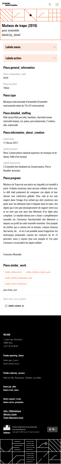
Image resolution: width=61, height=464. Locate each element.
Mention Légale (11, 414)
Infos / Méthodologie (13, 411)
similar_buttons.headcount (16, 283)
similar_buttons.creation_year (38, 272)
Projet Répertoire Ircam (14, 417)
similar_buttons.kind (13, 272)
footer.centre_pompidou (15, 402)
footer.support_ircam (13, 399)
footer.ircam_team (12, 390)
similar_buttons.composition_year (18, 278)
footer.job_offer (11, 386)
